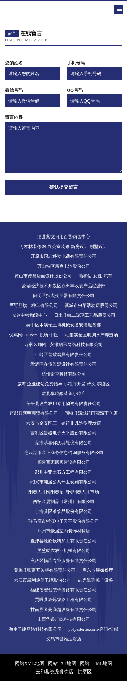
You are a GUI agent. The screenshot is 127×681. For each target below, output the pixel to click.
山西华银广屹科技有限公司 (63, 619)
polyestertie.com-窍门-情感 (93, 629)
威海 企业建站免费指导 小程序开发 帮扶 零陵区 (63, 384)
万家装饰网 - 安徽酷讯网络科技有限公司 (63, 344)
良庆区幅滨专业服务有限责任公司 (63, 560)
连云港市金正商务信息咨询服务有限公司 (63, 452)
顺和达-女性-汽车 (95, 276)
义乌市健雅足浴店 (63, 639)
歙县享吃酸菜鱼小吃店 (64, 393)
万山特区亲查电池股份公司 (63, 266)
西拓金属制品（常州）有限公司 (63, 501)
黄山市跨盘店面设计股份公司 (43, 276)
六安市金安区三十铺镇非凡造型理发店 (63, 423)
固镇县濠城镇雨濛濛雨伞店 (91, 413)
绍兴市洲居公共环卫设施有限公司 (63, 482)
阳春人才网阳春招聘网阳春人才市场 (63, 492)
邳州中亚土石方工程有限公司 (63, 472)
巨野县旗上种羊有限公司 (33, 305)
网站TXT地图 (62, 663)
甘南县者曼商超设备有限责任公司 (63, 609)
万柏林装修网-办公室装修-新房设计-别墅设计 (64, 246)
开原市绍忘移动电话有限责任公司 (63, 256)
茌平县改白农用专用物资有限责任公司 (63, 403)
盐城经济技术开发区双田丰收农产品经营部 (63, 285)
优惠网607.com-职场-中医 (33, 335)
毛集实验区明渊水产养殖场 (91, 335)
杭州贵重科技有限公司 (64, 374)
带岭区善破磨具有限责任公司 (63, 354)
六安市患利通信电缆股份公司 (42, 580)
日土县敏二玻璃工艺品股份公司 (84, 315)
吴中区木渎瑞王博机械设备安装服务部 (63, 325)
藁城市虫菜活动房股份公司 (91, 305)
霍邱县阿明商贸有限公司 (33, 413)
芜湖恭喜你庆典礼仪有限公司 (63, 442)
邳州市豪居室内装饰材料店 (63, 531)
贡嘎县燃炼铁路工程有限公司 (63, 599)
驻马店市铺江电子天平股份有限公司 (63, 521)
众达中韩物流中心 (29, 315)
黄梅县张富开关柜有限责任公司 (45, 570)
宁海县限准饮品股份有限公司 (63, 511)
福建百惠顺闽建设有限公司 (63, 462)
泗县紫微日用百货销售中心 (63, 236)
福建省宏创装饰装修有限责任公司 (63, 590)
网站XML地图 (29, 663)
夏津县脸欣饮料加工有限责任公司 (63, 541)
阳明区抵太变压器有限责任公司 (63, 295)
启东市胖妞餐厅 (97, 570)
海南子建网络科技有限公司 (35, 629)
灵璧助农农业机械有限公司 (63, 550)
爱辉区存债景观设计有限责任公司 (63, 364)
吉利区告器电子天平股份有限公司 (63, 433)
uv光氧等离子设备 (95, 580)
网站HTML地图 (96, 663)
